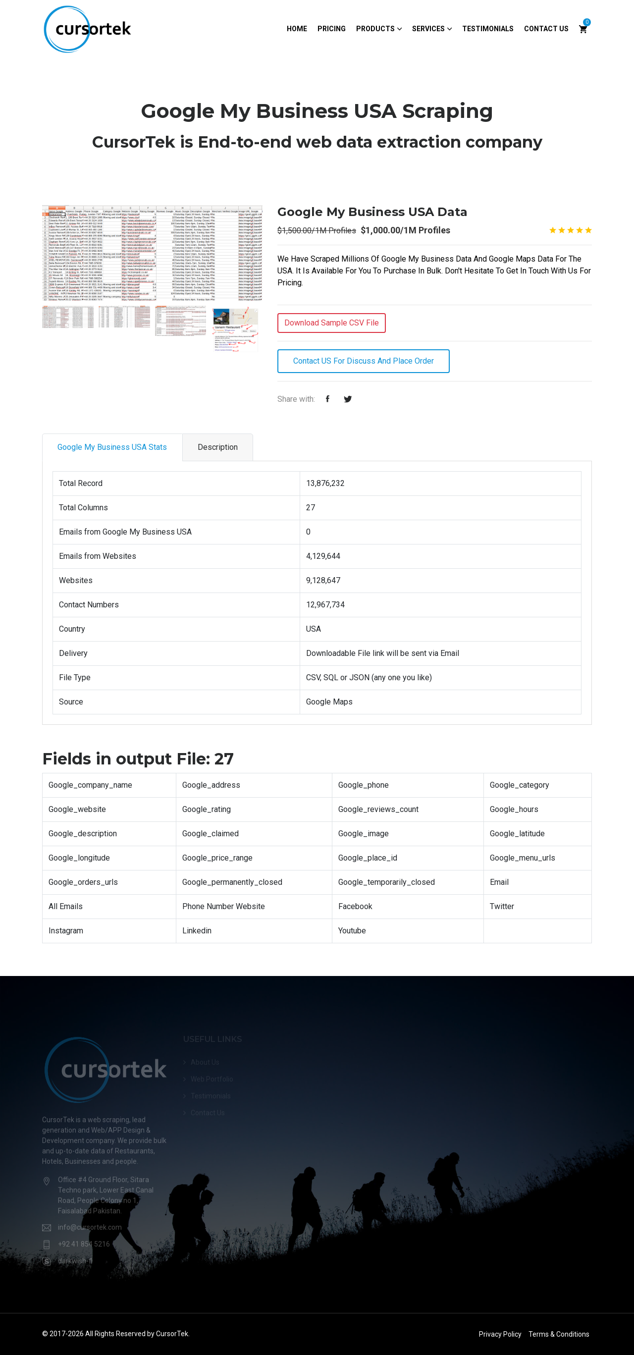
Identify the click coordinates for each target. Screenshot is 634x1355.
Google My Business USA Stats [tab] (112, 447)
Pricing (331, 29)
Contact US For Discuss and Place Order (363, 361)
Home (297, 29)
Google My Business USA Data (372, 212)
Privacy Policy (500, 1334)
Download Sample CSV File (331, 322)
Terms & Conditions (558, 1334)
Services (428, 29)
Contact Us (546, 29)
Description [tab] (218, 447)
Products (375, 29)
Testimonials (488, 29)
